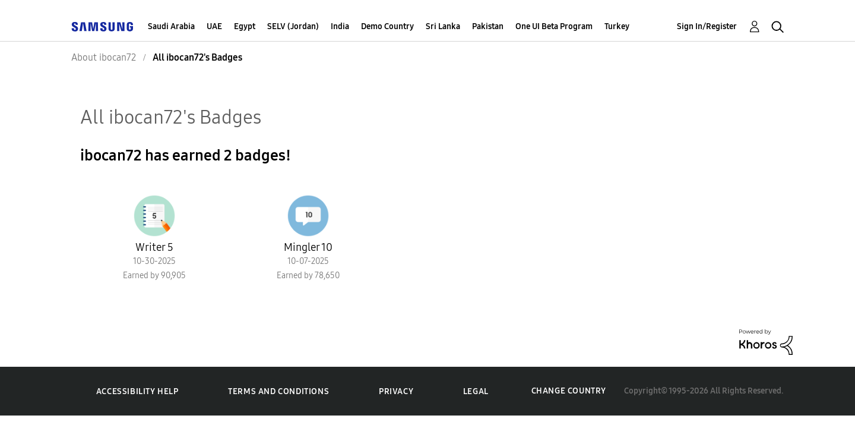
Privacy (396, 391)
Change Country (568, 391)
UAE (214, 26)
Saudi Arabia (171, 26)
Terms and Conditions (278, 391)
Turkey (616, 26)
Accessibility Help (137, 391)
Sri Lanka (443, 26)
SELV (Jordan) (293, 26)
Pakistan (488, 26)
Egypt (244, 26)
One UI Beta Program (554, 26)
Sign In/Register (707, 26)
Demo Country (387, 26)
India (340, 26)
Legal (476, 391)
